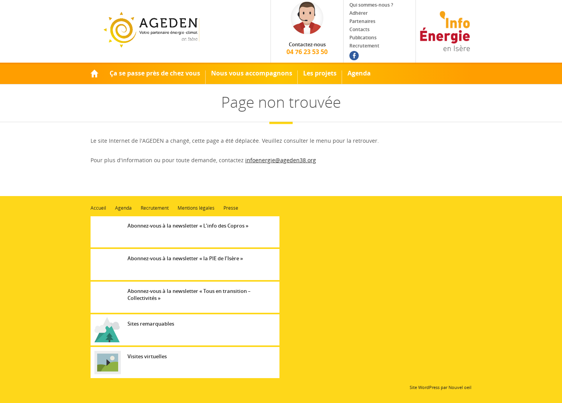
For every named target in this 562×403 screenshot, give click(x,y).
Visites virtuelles (147, 356)
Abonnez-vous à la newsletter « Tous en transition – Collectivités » (189, 294)
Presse (230, 208)
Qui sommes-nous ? (371, 5)
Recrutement (364, 45)
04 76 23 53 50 (307, 48)
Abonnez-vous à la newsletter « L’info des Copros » (187, 225)
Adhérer (358, 13)
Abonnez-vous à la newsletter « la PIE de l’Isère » (185, 258)
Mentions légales (196, 208)
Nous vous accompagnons (251, 73)
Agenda (359, 73)
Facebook (354, 55)
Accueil (94, 73)
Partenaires (362, 21)
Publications (363, 37)
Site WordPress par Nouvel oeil (440, 387)
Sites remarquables (150, 323)
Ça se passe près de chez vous (155, 73)
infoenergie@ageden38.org (280, 160)
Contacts (359, 29)
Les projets (320, 73)
